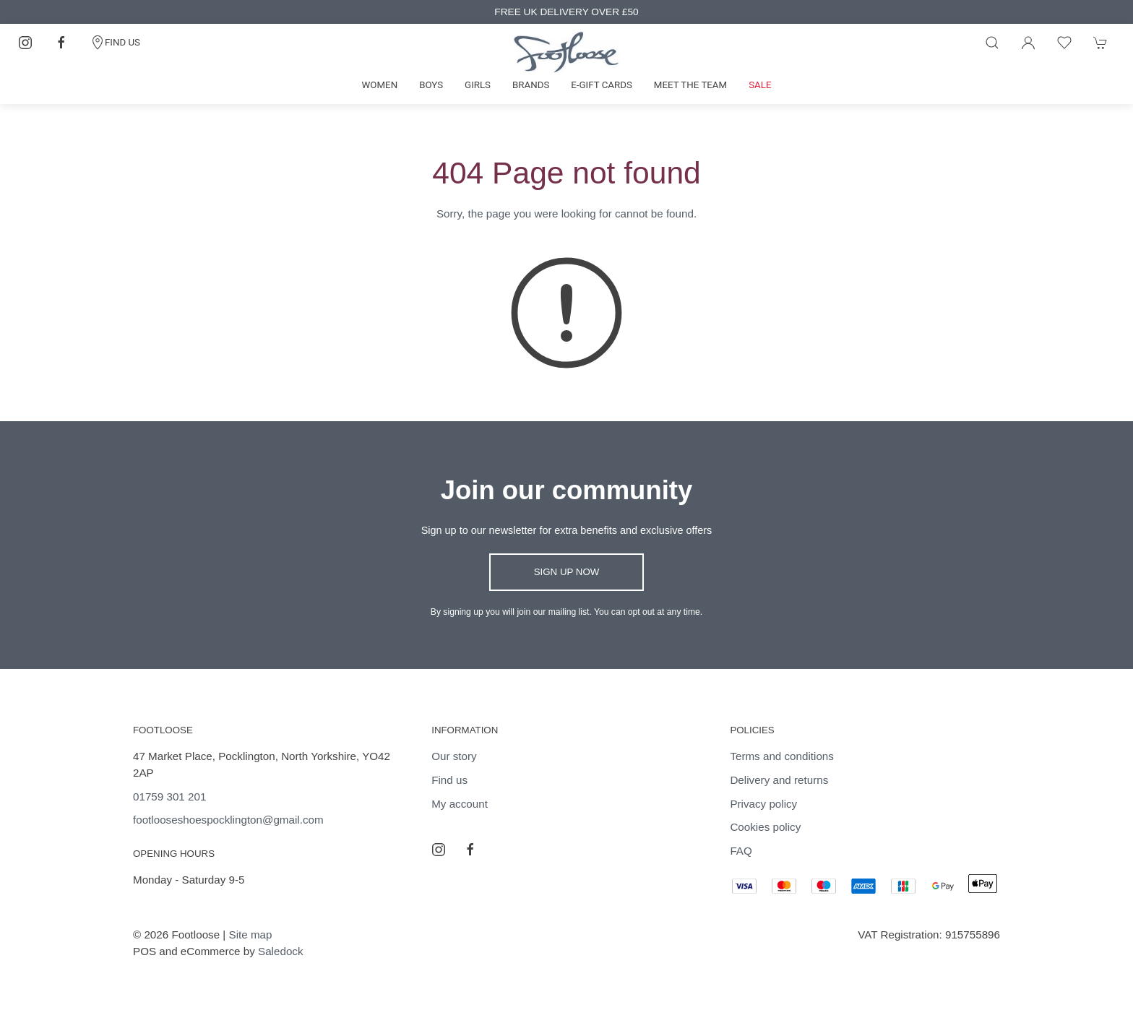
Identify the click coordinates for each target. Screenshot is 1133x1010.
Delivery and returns (779, 780)
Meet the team (690, 84)
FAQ (740, 851)
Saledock (280, 951)
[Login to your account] (1028, 42)
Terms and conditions (782, 756)
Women (380, 84)
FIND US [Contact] (115, 42)
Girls (478, 84)
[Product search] (992, 42)
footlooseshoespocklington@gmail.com (228, 819)
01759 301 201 (169, 796)
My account (459, 804)
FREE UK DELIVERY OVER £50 (566, 12)
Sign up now (567, 571)
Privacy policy (763, 804)
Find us (449, 780)
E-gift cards (601, 84)
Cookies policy (765, 827)
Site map (250, 934)
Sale (760, 84)
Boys (431, 84)
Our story (453, 756)
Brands (530, 84)
